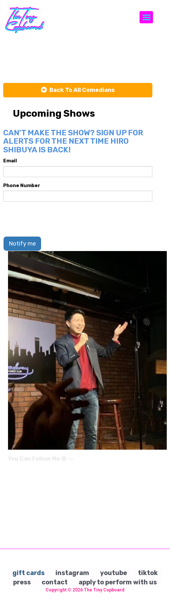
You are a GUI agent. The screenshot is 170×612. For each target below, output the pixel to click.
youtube (113, 573)
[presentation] (52, 218)
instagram (72, 573)
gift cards (29, 573)
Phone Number (21, 185)
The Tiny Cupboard (104, 589)
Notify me (22, 243)
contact (55, 582)
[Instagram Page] (163, 460)
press (22, 582)
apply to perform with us (118, 582)
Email (10, 161)
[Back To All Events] (77, 90)
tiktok (148, 573)
